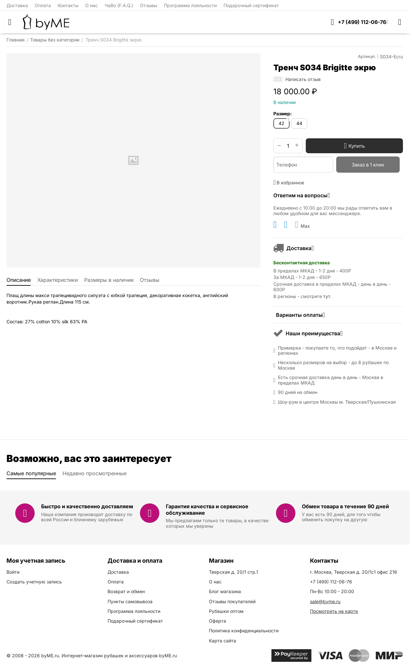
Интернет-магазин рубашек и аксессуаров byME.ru (119, 655)
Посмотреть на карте (334, 611)
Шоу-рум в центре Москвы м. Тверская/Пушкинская (337, 402)
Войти (12, 572)
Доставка (17, 5)
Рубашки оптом (226, 611)
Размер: (282, 113)
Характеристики (57, 280)
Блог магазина (225, 591)
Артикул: (367, 56)
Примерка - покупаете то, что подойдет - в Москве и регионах (337, 350)
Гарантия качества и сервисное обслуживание (207, 509)
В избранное (288, 182)
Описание (18, 280)
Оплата (43, 5)
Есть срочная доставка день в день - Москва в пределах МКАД (330, 380)
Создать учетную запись (34, 581)
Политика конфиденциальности (244, 630)
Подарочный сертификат (251, 5)
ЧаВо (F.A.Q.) (119, 5)
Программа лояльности (190, 5)
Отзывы (148, 5)
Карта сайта (222, 640)
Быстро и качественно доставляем (87, 506)
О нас (91, 5)
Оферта (217, 621)
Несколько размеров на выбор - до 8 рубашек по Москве (333, 365)
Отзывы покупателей (232, 601)
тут (326, 296)
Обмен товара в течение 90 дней (345, 506)
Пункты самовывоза (130, 601)
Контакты (68, 5)
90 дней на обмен (297, 392)
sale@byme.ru (325, 601)
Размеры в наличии (108, 280)
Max (302, 224)
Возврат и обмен (126, 591)
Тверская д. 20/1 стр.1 (233, 572)
